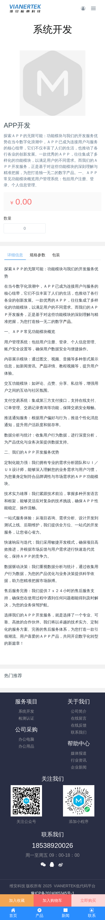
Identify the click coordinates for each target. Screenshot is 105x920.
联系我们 (79, 732)
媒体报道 (79, 753)
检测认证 (26, 718)
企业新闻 (79, 767)
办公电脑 (26, 739)
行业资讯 (79, 760)
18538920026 (52, 845)
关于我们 (78, 701)
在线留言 (79, 718)
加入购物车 (52, 900)
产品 (67, 321)
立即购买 (88, 900)
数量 (7, 218)
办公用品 (26, 746)
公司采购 (26, 729)
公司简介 (79, 711)
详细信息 (15, 255)
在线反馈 (79, 725)
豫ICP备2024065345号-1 (52, 893)
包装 (56, 255)
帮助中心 (78, 743)
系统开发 (26, 711)
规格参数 (37, 255)
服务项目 (26, 701)
